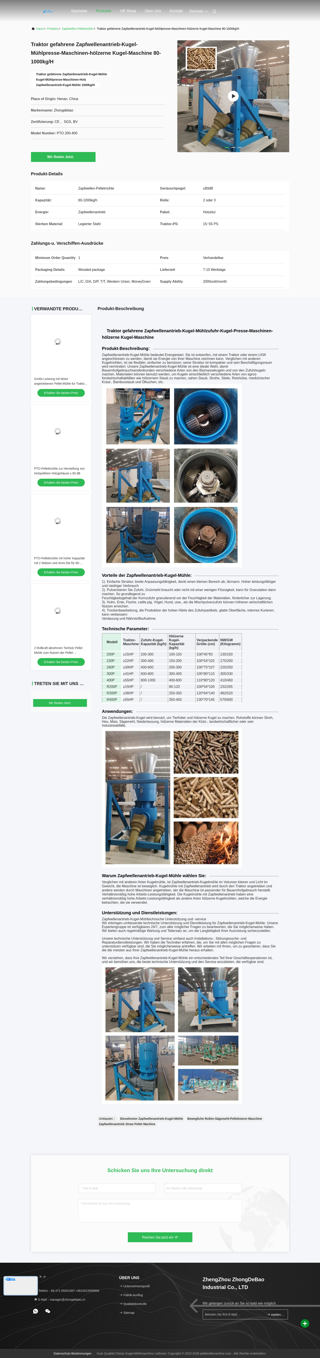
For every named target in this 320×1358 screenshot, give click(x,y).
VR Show (128, 11)
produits (52, 28)
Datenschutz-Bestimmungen (72, 1353)
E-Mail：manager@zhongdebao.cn (59, 1299)
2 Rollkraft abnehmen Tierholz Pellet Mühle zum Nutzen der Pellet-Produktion (58, 652)
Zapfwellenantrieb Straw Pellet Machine (127, 1124)
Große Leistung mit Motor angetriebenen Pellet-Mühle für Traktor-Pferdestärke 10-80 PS (60, 383)
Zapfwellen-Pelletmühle (77, 28)
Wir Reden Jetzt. (63, 157)
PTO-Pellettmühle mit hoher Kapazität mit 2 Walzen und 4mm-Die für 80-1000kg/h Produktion (59, 563)
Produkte (103, 11)
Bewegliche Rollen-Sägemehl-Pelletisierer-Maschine (224, 1118)
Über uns (153, 11)
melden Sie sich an (275, 1314)
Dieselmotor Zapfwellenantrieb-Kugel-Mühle (151, 1118)
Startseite (79, 11)
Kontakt (176, 11)
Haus (39, 28)
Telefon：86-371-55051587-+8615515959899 (66, 1290)
